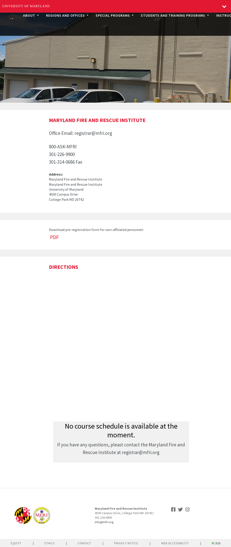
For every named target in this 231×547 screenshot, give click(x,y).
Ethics (49, 543)
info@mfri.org (104, 522)
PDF (54, 237)
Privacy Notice (126, 543)
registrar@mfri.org (93, 133)
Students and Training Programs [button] (173, 15)
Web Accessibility (175, 543)
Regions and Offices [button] (66, 15)
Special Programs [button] (113, 15)
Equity (16, 543)
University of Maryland (26, 6)
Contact (84, 543)
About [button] (29, 15)
